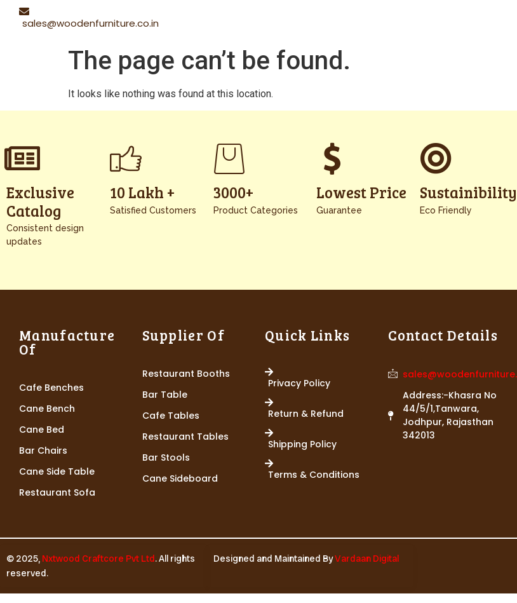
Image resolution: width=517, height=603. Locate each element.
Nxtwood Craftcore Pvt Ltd (98, 558)
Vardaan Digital (367, 558)
